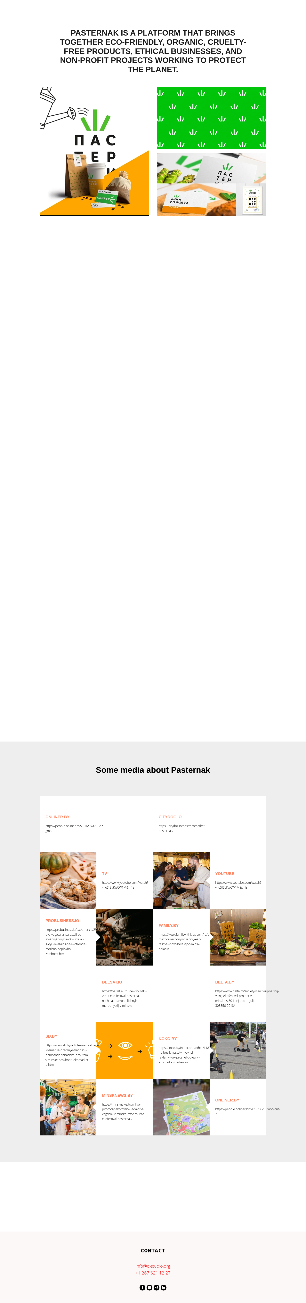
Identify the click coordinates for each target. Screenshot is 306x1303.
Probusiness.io (62, 920)
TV (104, 873)
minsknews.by (117, 1095)
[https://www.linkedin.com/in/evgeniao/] (163, 1288)
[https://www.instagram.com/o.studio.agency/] (149, 1288)
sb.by (51, 1036)
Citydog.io (170, 817)
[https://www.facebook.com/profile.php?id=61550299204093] (142, 1288)
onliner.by (227, 1100)
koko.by (168, 1039)
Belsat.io (112, 982)
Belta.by (224, 982)
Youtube (224, 873)
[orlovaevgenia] (156, 1288)
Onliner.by (57, 817)
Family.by (169, 925)
